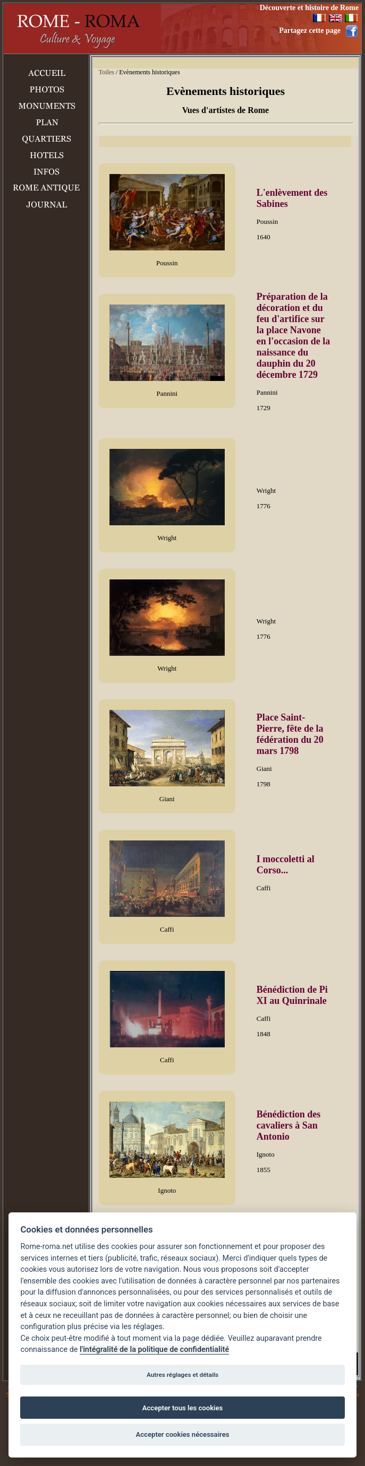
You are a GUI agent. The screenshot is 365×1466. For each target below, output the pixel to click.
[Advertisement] (46, 389)
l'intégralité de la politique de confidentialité (154, 1349)
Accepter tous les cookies (182, 1408)
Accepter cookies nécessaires (183, 1434)
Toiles (106, 72)
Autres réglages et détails (182, 1374)
